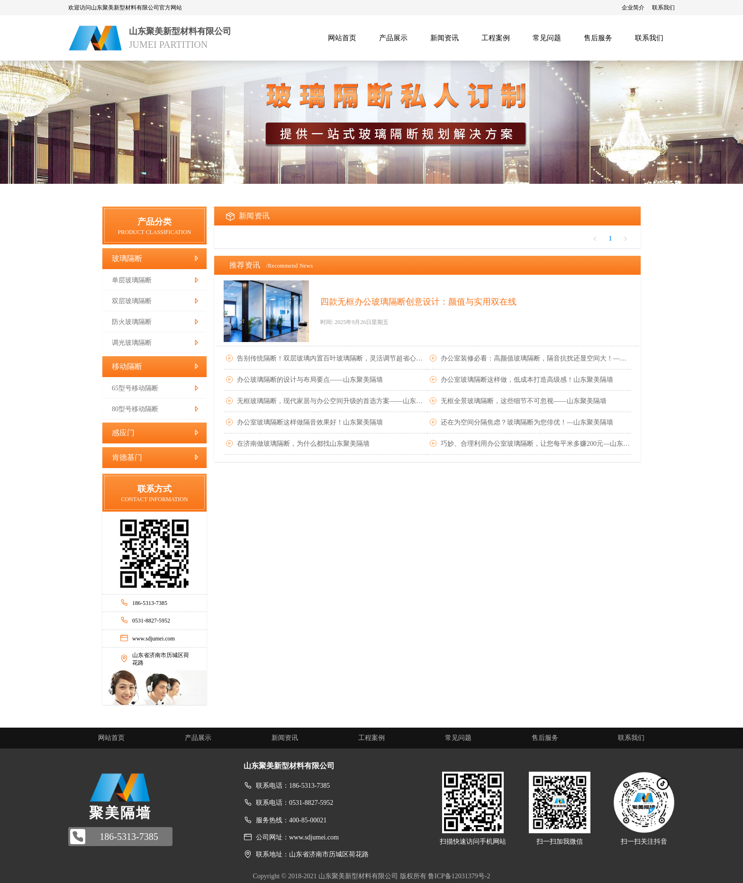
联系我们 (663, 7)
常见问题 (458, 737)
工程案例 (371, 737)
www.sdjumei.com (153, 638)
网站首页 (111, 737)
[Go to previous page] (595, 238)
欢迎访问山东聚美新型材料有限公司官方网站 (125, 7)
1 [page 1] (610, 238)
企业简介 (633, 7)
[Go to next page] (625, 238)
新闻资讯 (285, 737)
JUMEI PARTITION (168, 44)
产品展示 (198, 737)
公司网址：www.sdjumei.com (297, 837)
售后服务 (545, 737)
